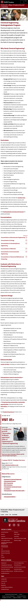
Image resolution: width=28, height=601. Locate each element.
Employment (3, 563)
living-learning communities (10, 402)
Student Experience (8, 412)
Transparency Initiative (21, 596)
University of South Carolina (11, 594)
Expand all (25, 235)
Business (3, 534)
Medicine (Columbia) (5, 551)
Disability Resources (5, 573)
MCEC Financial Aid (8, 483)
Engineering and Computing (6, 538)
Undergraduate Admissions (6, 565)
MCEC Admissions (8, 485)
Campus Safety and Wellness (7, 587)
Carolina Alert (4, 579)
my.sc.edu (3, 583)
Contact (6, 514)
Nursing (2, 557)
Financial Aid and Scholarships (7, 567)
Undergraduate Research (10, 481)
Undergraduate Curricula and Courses (13, 211)
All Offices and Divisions (19, 571)
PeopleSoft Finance (5, 589)
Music (2, 555)
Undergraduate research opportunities (11, 377)
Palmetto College (17, 540)
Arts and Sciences (4, 532)
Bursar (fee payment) (5, 569)
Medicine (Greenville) (5, 553)
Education (3, 536)
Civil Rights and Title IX (6, 597)
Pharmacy (16, 532)
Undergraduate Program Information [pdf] (14, 490)
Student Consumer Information (8, 596)
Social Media (14, 514)
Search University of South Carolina (21, 1)
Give (10, 514)
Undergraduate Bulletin (9, 496)
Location (2, 514)
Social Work (16, 536)
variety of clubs (5, 364)
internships (4, 406)
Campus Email (4, 581)
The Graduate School (5, 540)
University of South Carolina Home (7, 1)
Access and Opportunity (19, 563)
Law (2, 549)
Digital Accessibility (17, 597)
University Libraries (18, 569)
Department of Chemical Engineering (12, 479)
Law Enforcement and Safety (20, 567)
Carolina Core (21, 197)
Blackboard (3, 585)
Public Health (16, 534)
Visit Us (7, 419)
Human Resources (17, 565)
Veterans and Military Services (7, 571)
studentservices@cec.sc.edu (11, 465)
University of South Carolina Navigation (25, 1)
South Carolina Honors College (20, 538)
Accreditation (7, 488)
